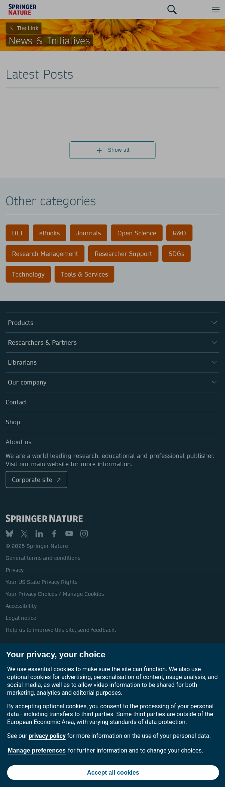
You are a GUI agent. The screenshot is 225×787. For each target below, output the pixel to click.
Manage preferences (37, 750)
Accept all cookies (113, 772)
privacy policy (47, 735)
